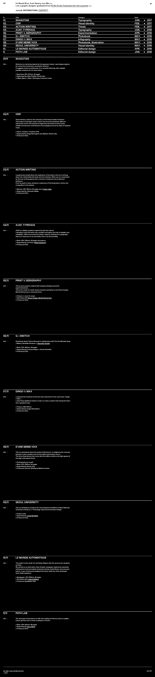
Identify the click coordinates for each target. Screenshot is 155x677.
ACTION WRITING (26, 26)
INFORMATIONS (30, 10)
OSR (18, 23)
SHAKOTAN (22, 20)
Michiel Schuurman (45, 298)
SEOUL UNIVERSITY (27, 45)
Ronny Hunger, (33, 298)
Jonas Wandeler (32, 515)
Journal (19, 10)
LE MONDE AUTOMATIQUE (31, 48)
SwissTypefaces (40, 242)
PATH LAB (21, 51)
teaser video (47, 189)
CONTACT (43, 10)
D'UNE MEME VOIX (26, 42)
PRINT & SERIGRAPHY (28, 32)
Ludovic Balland (33, 579)
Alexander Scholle (43, 343)
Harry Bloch (31, 626)
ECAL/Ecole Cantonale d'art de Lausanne (69, 6)
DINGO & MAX (24, 39)
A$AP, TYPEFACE (25, 29)
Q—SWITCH (23, 35)
